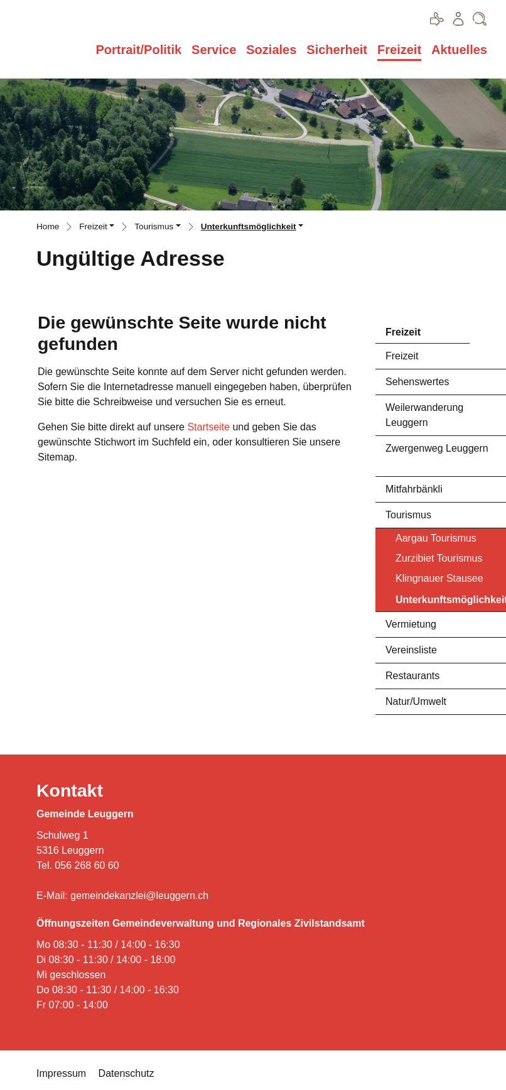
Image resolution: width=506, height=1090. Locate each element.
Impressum (61, 1073)
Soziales (271, 50)
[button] (96, 228)
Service (213, 50)
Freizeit (399, 50)
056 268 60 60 (87, 865)
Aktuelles (459, 50)
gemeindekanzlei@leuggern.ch (139, 895)
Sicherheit (336, 50)
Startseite (208, 427)
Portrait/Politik (138, 50)
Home (47, 226)
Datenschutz (126, 1073)
